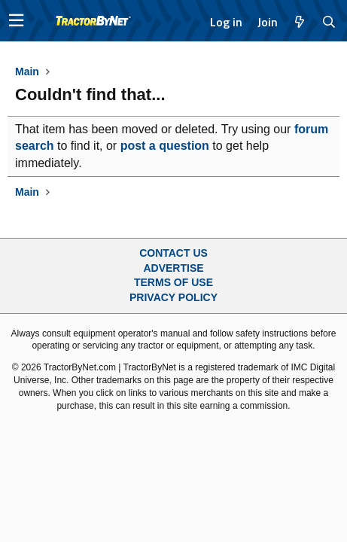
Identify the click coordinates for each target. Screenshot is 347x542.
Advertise (173, 268)
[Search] (329, 22)
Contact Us (173, 253)
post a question (164, 145)
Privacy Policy (173, 297)
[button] (16, 20)
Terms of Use (173, 282)
